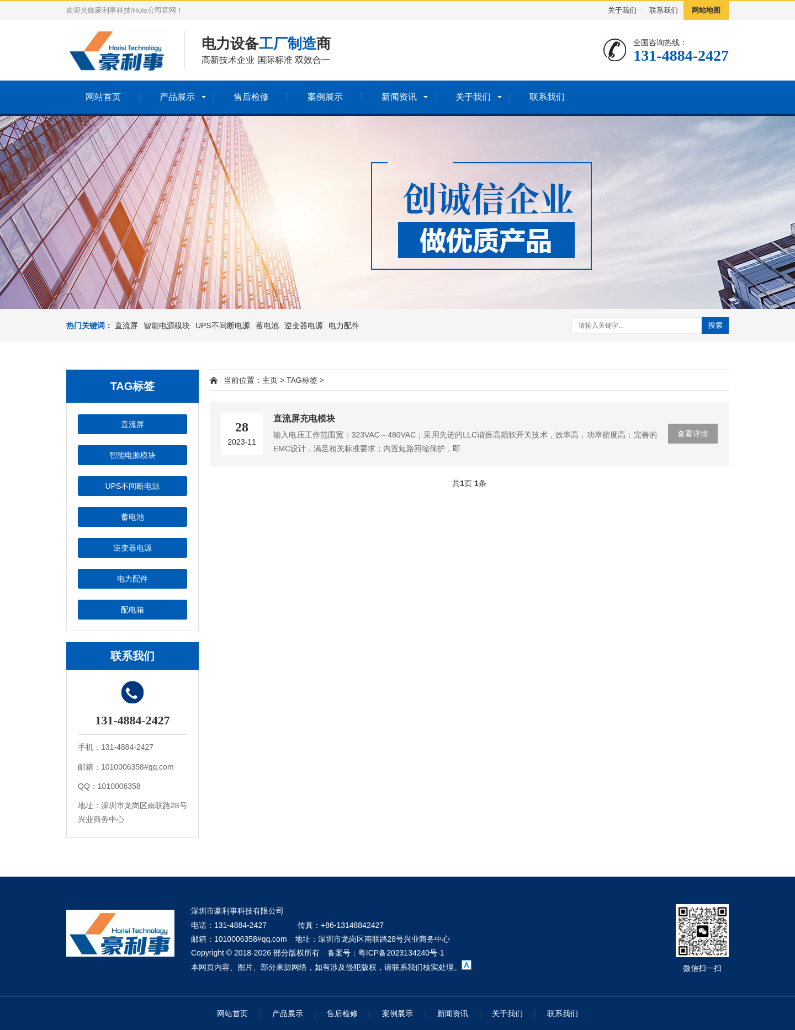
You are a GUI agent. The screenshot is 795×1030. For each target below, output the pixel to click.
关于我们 (622, 10)
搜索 (715, 325)
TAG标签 (302, 380)
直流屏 (126, 325)
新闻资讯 (399, 97)
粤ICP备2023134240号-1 (401, 952)
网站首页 (103, 97)
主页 (270, 380)
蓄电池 (267, 325)
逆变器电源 (303, 325)
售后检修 (251, 97)
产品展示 (177, 97)
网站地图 (706, 10)
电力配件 (343, 325)
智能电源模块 (167, 325)
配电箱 (132, 609)
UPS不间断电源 (222, 325)
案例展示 (325, 97)
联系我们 (663, 10)
